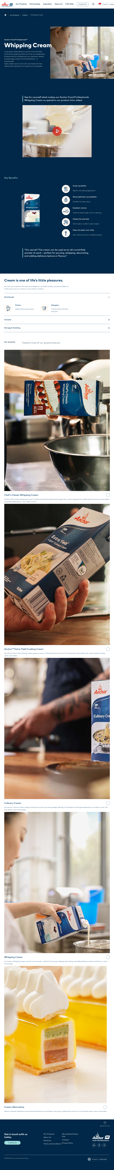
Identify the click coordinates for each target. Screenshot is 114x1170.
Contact (65, 1140)
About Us (47, 1137)
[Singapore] (5, 15)
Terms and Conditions (52, 1144)
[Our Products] (15, 15)
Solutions (47, 1140)
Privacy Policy (67, 1143)
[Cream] (25, 15)
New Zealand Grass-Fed (70, 1135)
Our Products (49, 1134)
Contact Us (83, 4)
